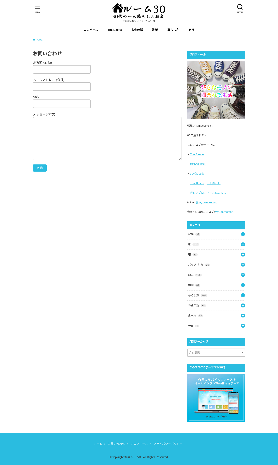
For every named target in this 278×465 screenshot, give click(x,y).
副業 (155, 29)
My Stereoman (224, 211)
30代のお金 (197, 173)
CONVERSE (198, 164)
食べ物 (195, 315)
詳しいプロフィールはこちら (208, 192)
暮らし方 (173, 29)
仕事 (193, 325)
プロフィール (139, 443)
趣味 (195, 274)
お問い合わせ (116, 443)
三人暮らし (213, 183)
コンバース (91, 29)
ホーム (98, 443)
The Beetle (115, 29)
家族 (194, 234)
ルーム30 (136, 457)
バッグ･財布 (199, 264)
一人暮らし (197, 183)
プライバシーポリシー (167, 443)
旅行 (191, 29)
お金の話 (137, 29)
